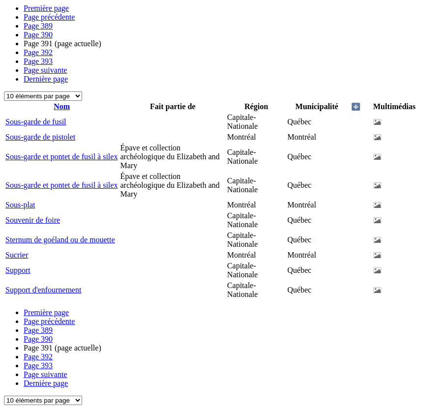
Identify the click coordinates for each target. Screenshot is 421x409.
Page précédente (49, 17)
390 (38, 34)
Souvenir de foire (32, 220)
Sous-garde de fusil (35, 121)
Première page (46, 8)
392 (38, 52)
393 (38, 61)
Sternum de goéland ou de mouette (60, 239)
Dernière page (46, 79)
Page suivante (45, 70)
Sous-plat (20, 205)
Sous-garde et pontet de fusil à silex (61, 156)
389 (38, 26)
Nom (62, 106)
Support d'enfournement (43, 290)
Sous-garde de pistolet (40, 137)
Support (17, 270)
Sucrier (16, 255)
